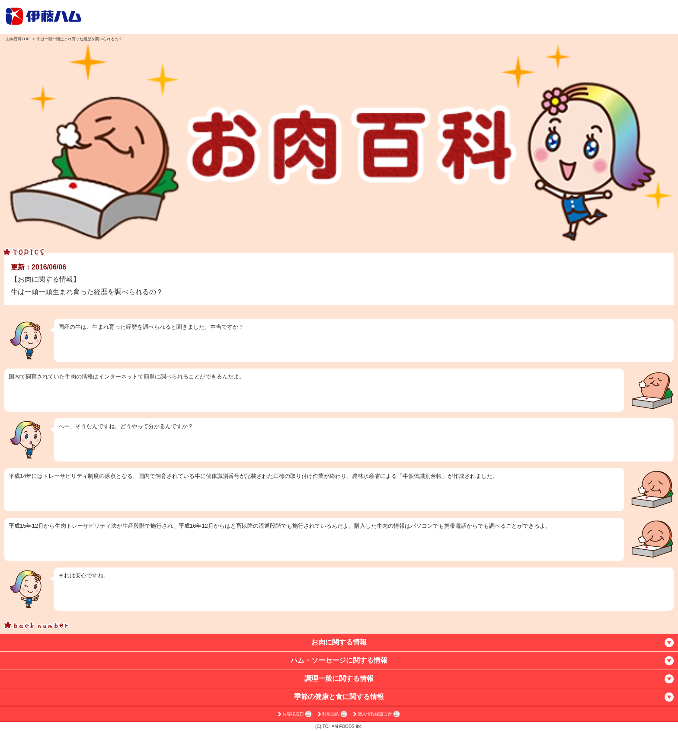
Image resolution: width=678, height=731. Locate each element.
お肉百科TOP (17, 39)
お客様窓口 (293, 714)
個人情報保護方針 (375, 714)
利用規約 (330, 714)
